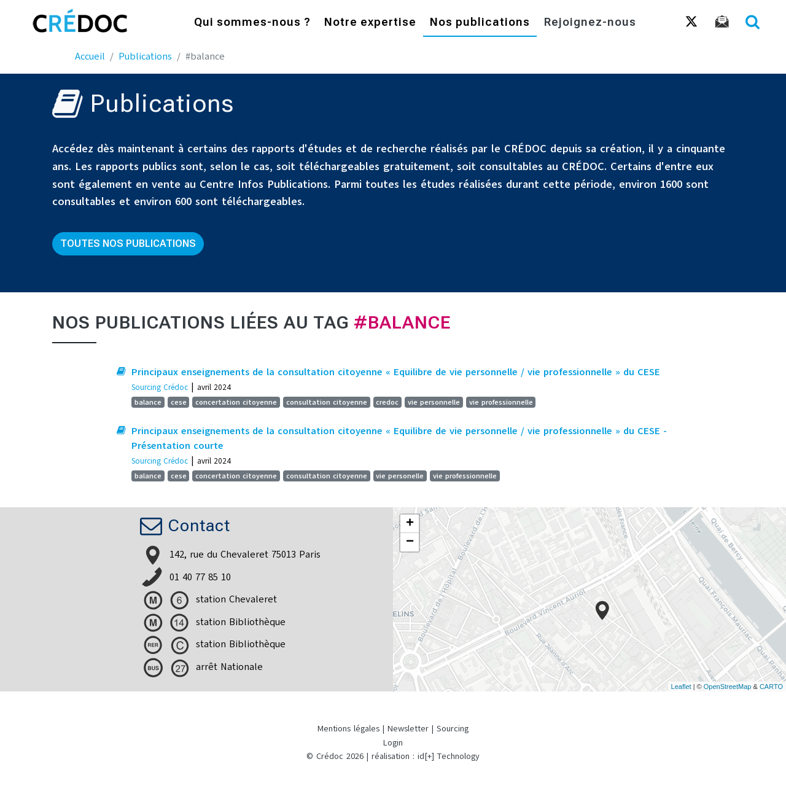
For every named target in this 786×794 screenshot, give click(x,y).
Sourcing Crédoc (159, 387)
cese (179, 402)
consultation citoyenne (326, 402)
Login (393, 743)
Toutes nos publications (128, 243)
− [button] (410, 542)
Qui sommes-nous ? (252, 23)
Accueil (90, 56)
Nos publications (480, 23)
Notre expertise (370, 23)
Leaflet (681, 686)
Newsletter (408, 728)
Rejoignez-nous (590, 23)
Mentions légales (348, 728)
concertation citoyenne (236, 402)
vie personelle (400, 476)
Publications (145, 56)
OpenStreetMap (728, 686)
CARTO (771, 686)
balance (147, 402)
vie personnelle (434, 402)
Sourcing (453, 728)
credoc (387, 402)
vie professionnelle (501, 402)
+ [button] (410, 524)
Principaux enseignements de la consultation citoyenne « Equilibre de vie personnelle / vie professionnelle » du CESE (395, 372)
